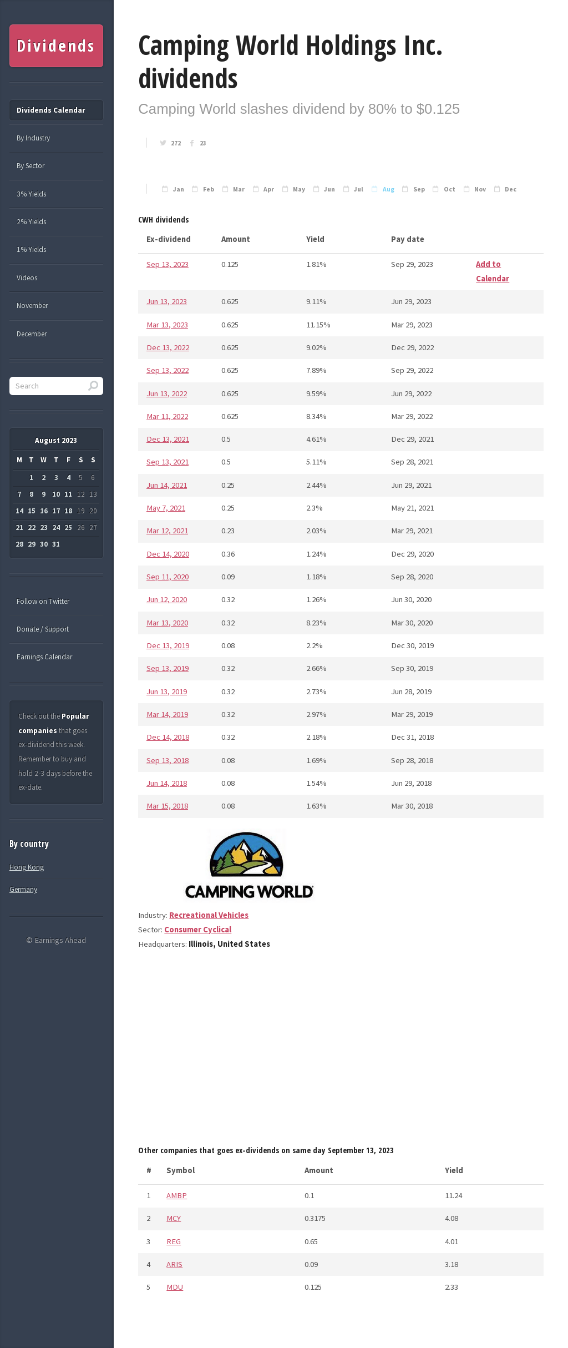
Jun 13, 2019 (166, 691)
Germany (23, 889)
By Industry (33, 138)
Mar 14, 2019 (167, 714)
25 (68, 527)
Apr (268, 189)
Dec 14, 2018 (167, 737)
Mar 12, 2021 (167, 531)
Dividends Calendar (51, 110)
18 (68, 511)
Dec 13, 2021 (167, 439)
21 (19, 527)
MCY (173, 1218)
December (32, 334)
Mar (239, 189)
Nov (480, 189)
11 (68, 494)
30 (44, 544)
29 (32, 544)
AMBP (176, 1195)
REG (173, 1241)
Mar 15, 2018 (167, 806)
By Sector (30, 165)
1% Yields (31, 249)
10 (56, 494)
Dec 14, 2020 (167, 554)
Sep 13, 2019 (167, 668)
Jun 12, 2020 (166, 599)
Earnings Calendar (44, 657)
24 (56, 527)
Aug (388, 189)
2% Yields (31, 221)
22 (32, 527)
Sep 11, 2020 (167, 577)
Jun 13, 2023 (166, 301)
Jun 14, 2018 (166, 783)
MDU (174, 1287)
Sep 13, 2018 (167, 760)
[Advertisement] (341, 1051)
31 (56, 544)
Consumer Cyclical (197, 930)
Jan (178, 189)
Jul (358, 189)
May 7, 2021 (165, 508)
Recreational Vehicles (208, 915)
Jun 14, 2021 (166, 485)
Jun (329, 189)
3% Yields (31, 194)
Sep (419, 189)
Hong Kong (26, 867)
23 (203, 143)
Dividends (56, 45)
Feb (208, 189)
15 (32, 511)
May (299, 189)
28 (19, 544)
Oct (449, 189)
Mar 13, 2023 (167, 325)
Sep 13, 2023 (167, 264)
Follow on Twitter (43, 601)
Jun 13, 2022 (166, 393)
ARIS (174, 1264)
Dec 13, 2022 (167, 347)
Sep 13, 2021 (167, 462)
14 (19, 511)
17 (56, 511)
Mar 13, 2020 (167, 623)
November (32, 305)
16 (44, 511)
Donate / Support (43, 629)
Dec (510, 189)
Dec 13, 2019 (167, 645)
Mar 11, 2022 (167, 416)
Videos (27, 277)
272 (176, 143)
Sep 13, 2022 (167, 370)
